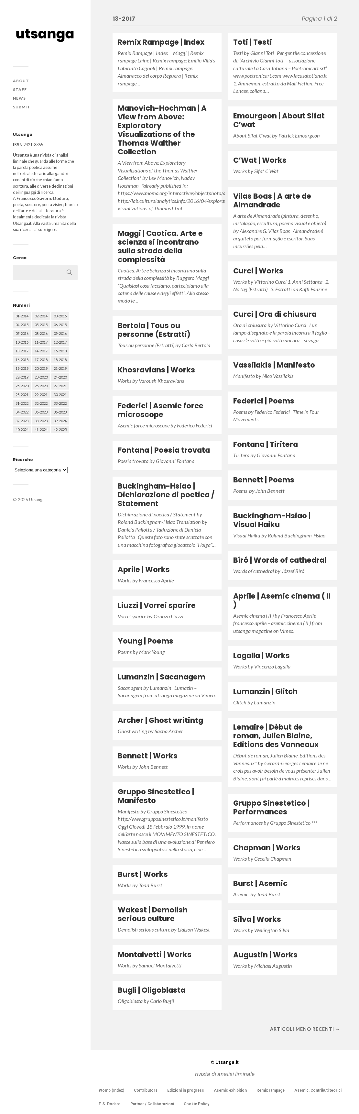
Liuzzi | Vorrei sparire (157, 605)
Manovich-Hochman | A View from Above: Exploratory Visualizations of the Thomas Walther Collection (162, 130)
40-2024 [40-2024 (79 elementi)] (22, 429)
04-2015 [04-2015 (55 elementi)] (22, 325)
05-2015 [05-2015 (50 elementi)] (41, 325)
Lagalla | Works (261, 655)
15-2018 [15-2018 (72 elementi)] (60, 351)
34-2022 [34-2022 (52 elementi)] (22, 412)
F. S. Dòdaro (110, 1104)
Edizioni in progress (185, 1090)
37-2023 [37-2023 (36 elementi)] (22, 421)
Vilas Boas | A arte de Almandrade (272, 200)
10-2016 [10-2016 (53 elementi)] (22, 342)
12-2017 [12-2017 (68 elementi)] (60, 342)
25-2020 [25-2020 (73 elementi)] (22, 386)
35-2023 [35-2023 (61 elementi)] (41, 412)
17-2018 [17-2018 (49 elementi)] (41, 360)
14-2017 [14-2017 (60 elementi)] (41, 351)
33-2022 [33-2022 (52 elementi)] (60, 403)
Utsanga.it (225, 1062)
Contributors (146, 1090)
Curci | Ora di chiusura (275, 314)
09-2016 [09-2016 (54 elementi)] (60, 333)
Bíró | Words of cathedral (279, 560)
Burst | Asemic (260, 883)
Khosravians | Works (156, 370)
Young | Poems (145, 641)
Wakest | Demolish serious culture (153, 914)
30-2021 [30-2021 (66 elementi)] (60, 394)
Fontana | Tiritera (265, 444)
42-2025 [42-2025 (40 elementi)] (60, 429)
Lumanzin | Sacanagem (161, 677)
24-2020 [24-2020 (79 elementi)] (60, 377)
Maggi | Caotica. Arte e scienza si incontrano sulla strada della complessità (160, 246)
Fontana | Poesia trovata (164, 450)
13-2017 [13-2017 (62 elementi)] (22, 351)
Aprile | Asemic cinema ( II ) (282, 600)
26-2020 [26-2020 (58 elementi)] (41, 386)
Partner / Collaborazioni (152, 1104)
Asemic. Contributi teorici (318, 1090)
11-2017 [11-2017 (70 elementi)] (41, 342)
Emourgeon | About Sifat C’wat (279, 120)
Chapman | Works (266, 848)
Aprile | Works (144, 569)
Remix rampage (270, 1090)
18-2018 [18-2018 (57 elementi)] (60, 360)
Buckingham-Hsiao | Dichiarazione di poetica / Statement (166, 495)
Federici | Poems (263, 401)
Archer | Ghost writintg (160, 720)
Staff (20, 89)
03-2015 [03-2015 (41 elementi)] (60, 316)
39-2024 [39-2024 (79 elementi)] (60, 421)
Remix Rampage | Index (161, 42)
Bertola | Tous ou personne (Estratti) (154, 329)
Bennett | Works (148, 756)
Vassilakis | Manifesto (274, 365)
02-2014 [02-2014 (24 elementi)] (41, 316)
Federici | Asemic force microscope (160, 410)
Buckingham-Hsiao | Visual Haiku (271, 520)
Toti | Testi (252, 42)
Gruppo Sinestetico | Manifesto (156, 796)
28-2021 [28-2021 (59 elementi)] (22, 394)
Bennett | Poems (263, 480)
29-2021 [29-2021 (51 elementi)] (41, 394)
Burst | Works (143, 874)
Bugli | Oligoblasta (151, 990)
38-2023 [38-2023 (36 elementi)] (41, 421)
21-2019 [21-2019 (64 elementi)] (60, 368)
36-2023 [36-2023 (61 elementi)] (60, 412)
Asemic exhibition (230, 1090)
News (19, 98)
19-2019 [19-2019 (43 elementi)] (22, 368)
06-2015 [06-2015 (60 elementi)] (60, 325)
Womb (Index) (111, 1090)
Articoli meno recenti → (305, 1029)
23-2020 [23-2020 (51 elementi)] (41, 377)
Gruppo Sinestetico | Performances (271, 807)
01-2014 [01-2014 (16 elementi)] (22, 316)
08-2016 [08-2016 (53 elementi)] (41, 333)
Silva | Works (257, 919)
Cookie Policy (196, 1104)
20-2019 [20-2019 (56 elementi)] (41, 368)
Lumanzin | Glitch (265, 691)
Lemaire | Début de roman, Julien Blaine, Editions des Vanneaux (276, 736)
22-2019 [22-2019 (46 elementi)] (22, 377)
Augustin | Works (265, 955)
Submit (21, 107)
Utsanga (37, 499)
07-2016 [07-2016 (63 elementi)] (22, 333)
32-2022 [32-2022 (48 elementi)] (41, 403)
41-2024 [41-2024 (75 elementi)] (41, 429)
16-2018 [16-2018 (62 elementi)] (22, 360)
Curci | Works (258, 271)
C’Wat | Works (260, 160)
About (21, 80)
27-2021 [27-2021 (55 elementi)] (60, 386)
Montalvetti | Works (154, 954)
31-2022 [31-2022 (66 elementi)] (22, 403)
